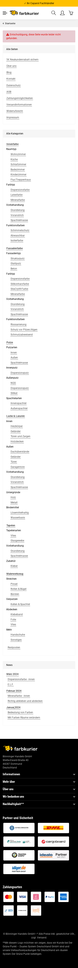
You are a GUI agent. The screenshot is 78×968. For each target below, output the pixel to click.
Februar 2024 (13, 690)
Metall (14, 502)
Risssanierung (18, 324)
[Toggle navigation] (5, 13)
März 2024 (12, 674)
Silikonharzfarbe (20, 283)
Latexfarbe (16, 194)
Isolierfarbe (17, 240)
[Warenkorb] (71, 13)
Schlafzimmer (18, 164)
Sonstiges (16, 639)
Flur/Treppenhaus (21, 179)
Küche (14, 159)
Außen (14, 357)
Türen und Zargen (20, 436)
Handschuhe (18, 634)
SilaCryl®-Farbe (19, 288)
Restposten (14, 647)
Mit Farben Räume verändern (24, 717)
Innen (14, 352)
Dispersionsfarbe (20, 189)
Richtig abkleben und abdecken (25, 701)
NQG (13, 383)
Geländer (16, 431)
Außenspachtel (19, 408)
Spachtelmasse (19, 220)
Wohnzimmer (18, 154)
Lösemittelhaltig (20, 512)
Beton (14, 268)
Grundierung (18, 210)
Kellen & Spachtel (20, 604)
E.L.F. (11, 684)
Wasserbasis (18, 517)
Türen (14, 461)
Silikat (14, 393)
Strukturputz (18, 258)
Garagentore (18, 466)
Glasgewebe (17, 540)
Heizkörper (17, 426)
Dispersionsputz (20, 372)
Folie (13, 619)
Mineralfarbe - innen (19, 695)
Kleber (14, 566)
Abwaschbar (18, 235)
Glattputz (16, 263)
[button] (54, 13)
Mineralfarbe (18, 200)
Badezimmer (18, 169)
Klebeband (17, 614)
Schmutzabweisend (22, 334)
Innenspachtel (18, 403)
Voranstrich (17, 215)
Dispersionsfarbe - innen (21, 679)
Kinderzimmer (18, 174)
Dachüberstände (20, 451)
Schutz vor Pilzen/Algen (24, 329)
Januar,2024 (13, 707)
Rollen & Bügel (18, 589)
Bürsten (15, 594)
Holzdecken (17, 441)
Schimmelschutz (20, 230)
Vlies (13, 535)
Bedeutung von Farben (20, 712)
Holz (13, 497)
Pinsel (14, 584)
